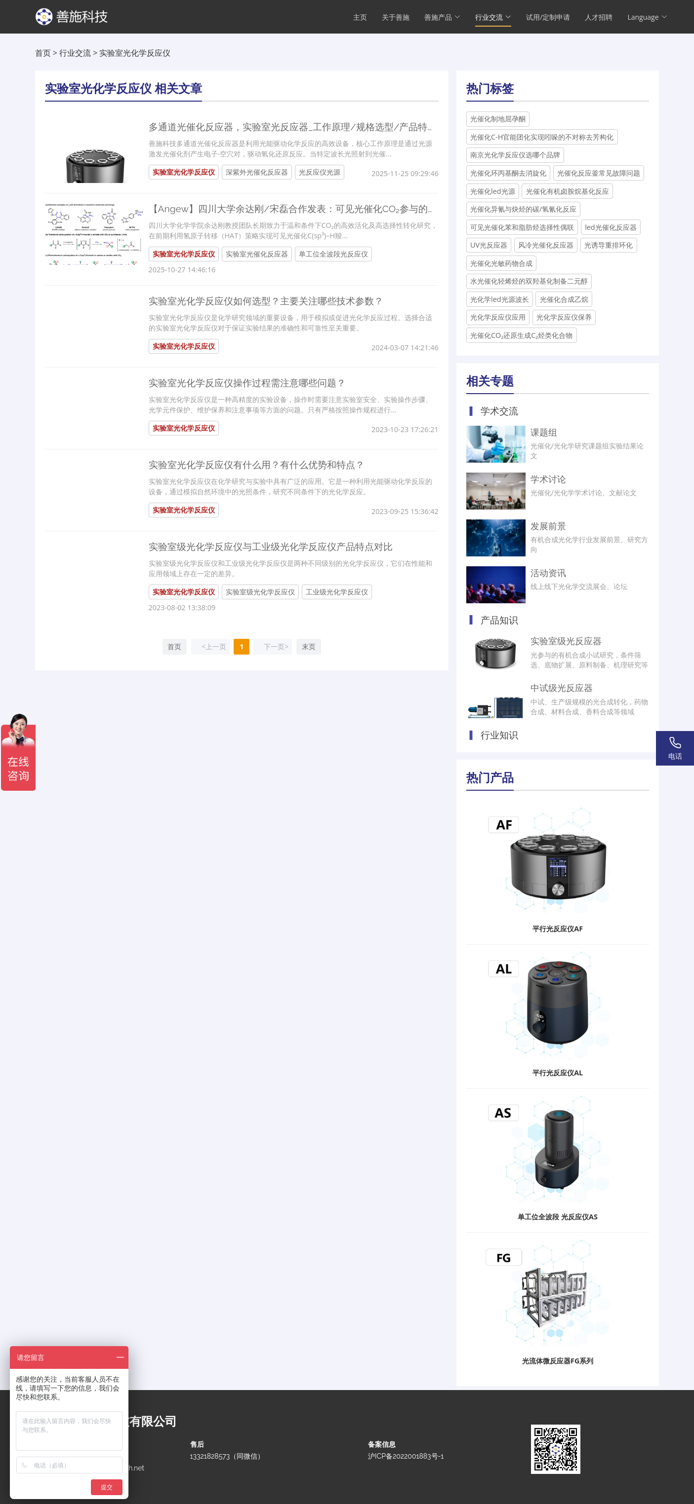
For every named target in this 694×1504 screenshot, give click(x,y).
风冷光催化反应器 (545, 245)
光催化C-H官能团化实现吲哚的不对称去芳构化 (541, 137)
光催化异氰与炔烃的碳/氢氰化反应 (523, 209)
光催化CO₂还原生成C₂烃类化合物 (521, 335)
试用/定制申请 (548, 17)
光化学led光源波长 (499, 299)
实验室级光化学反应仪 (260, 591)
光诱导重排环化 (608, 245)
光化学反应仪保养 (564, 317)
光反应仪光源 (319, 172)
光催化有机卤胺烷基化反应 (567, 191)
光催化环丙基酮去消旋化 (508, 173)
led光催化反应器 (611, 227)
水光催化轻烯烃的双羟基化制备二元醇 (529, 281)
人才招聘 (598, 17)
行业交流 (75, 52)
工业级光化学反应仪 (337, 591)
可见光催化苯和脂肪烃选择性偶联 (522, 227)
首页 (43, 52)
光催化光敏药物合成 (501, 263)
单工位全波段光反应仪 (333, 253)
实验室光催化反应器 (257, 253)
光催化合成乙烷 (564, 299)
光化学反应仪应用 (498, 317)
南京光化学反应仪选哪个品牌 (515, 154)
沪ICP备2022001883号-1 (406, 1456)
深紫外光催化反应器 (257, 172)
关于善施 (395, 17)
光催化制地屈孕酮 (498, 118)
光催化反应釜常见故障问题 (598, 173)
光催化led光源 (492, 191)
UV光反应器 (488, 245)
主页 (360, 17)
